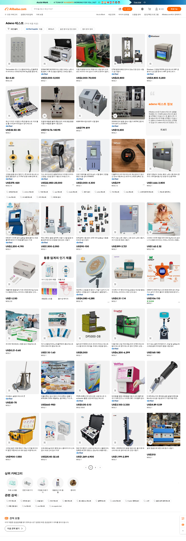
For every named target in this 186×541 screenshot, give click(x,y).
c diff (146, 501)
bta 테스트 (11, 197)
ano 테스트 (40, 506)
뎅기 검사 (86, 192)
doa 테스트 (128, 192)
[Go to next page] (100, 467)
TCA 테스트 (114, 192)
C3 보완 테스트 (26, 197)
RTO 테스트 (41, 197)
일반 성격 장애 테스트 (162, 501)
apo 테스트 (57, 192)
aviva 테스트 (100, 192)
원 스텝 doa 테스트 (84, 501)
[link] (183, 518)
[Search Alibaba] (75, 9)
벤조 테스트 (67, 501)
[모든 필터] (13, 29)
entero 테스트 (28, 192)
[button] (120, 9)
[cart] (150, 9)
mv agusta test (55, 506)
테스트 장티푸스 (164, 192)
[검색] (127, 9)
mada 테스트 (71, 192)
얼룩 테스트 (100, 501)
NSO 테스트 (53, 501)
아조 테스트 (43, 192)
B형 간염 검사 (11, 506)
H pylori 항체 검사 (132, 501)
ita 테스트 (26, 506)
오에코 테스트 (12, 192)
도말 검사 (39, 501)
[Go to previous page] (86, 467)
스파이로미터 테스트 (145, 192)
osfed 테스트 (115, 501)
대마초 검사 (56, 197)
